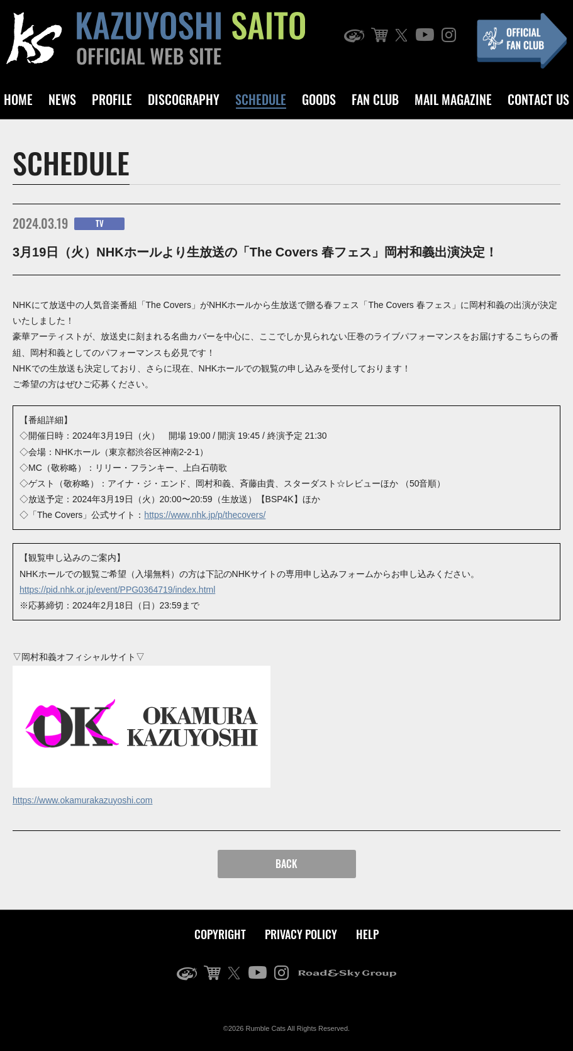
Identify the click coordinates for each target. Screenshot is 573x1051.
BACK (286, 863)
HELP (367, 934)
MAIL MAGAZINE (453, 99)
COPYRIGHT (220, 934)
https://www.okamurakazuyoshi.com (83, 800)
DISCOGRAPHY (184, 99)
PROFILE (112, 99)
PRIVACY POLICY (301, 934)
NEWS (62, 99)
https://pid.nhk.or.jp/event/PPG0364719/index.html (117, 590)
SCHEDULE (260, 99)
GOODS (319, 99)
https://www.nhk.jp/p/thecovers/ (204, 515)
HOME (18, 99)
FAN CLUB (375, 99)
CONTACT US (538, 99)
